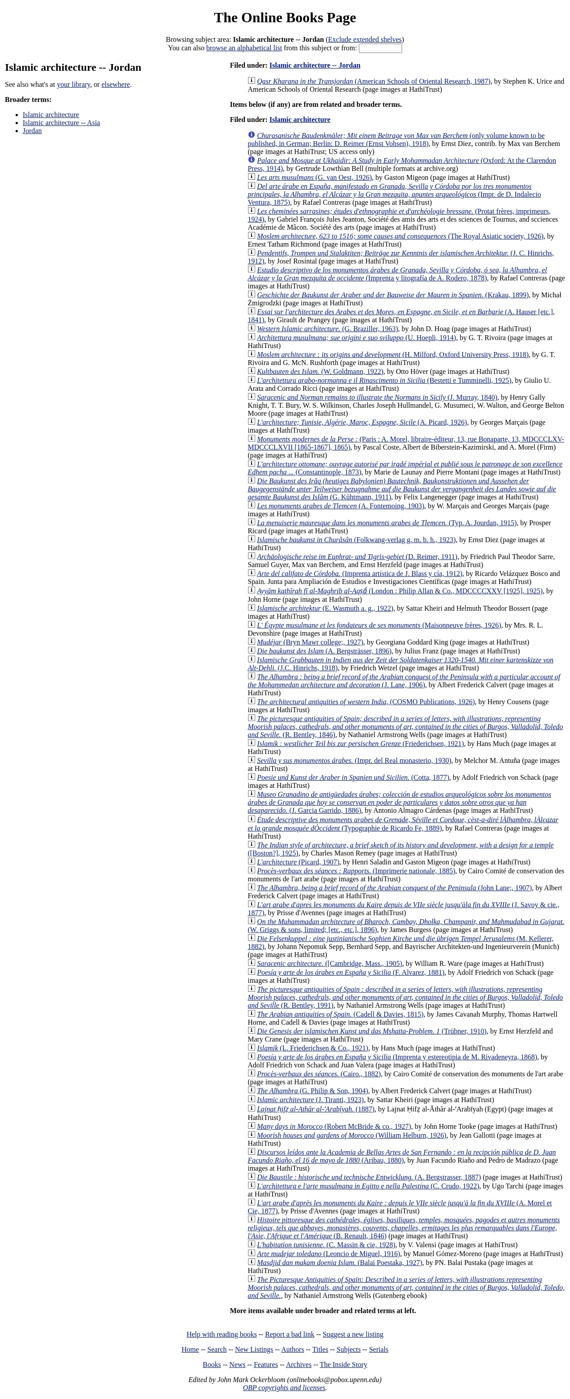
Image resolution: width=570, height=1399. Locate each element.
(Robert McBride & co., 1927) (334, 1126)
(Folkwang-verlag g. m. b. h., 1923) (356, 539)
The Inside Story (343, 1364)
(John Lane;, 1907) (394, 888)
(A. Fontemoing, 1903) (340, 506)
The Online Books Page (285, 17)
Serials (379, 1349)
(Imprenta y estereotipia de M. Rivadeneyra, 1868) (397, 1057)
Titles (320, 1349)
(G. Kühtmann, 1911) (402, 489)
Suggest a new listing (353, 1334)
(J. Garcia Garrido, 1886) (399, 802)
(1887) (316, 1109)
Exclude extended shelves (365, 39)
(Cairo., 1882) (319, 1074)
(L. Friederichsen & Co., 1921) (312, 1048)
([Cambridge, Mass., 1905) (329, 963)
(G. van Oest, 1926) (314, 177)
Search (217, 1349)
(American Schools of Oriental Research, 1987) (373, 81)
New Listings (254, 1349)
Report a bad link (289, 1334)
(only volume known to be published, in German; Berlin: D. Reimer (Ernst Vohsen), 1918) (396, 139)
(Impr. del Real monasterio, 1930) (354, 760)
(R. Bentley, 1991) (405, 997)
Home (190, 1349)
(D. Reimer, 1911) (357, 556)
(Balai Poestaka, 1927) (339, 1262)
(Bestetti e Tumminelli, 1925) (384, 380)
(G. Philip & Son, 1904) (312, 1091)
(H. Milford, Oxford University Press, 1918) (393, 354)
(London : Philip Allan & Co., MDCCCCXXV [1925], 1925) (399, 591)
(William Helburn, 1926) (351, 1135)
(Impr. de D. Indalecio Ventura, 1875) (394, 194)
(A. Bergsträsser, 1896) (324, 651)
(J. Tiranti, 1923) (310, 1099)
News (237, 1364)
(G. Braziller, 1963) (327, 329)
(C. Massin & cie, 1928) (326, 1245)
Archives (299, 1364)
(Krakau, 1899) (393, 295)
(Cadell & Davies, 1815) (340, 1014)
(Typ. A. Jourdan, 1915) (387, 523)
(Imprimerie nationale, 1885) (356, 871)
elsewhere (116, 84)
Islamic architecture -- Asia (61, 122)
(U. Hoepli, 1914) (356, 337)
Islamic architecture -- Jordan (314, 65)
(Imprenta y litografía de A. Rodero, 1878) (397, 274)
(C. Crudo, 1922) (368, 1186)
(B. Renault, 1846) (404, 1228)
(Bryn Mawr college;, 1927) (310, 642)
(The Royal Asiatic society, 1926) (400, 236)
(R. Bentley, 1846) (405, 726)
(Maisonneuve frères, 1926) (379, 625)
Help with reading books (222, 1334)
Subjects (349, 1349)
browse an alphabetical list (244, 48)
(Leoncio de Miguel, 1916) (328, 1253)
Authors (292, 1349)
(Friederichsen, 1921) (360, 743)
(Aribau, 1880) (402, 1156)
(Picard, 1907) (298, 862)
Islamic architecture (51, 114)
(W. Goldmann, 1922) (320, 371)
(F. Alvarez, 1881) (350, 972)
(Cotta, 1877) (353, 777)
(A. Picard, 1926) (362, 422)
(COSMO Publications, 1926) (366, 702)
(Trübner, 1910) (371, 1031)
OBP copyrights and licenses (284, 1387)
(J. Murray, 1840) (377, 397)
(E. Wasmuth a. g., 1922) (325, 608)
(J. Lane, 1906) (404, 681)
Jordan (32, 130)
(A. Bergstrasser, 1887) (369, 1177)
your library (73, 84)
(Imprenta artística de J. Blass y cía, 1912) (359, 573)
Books (212, 1364)
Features (266, 1364)
